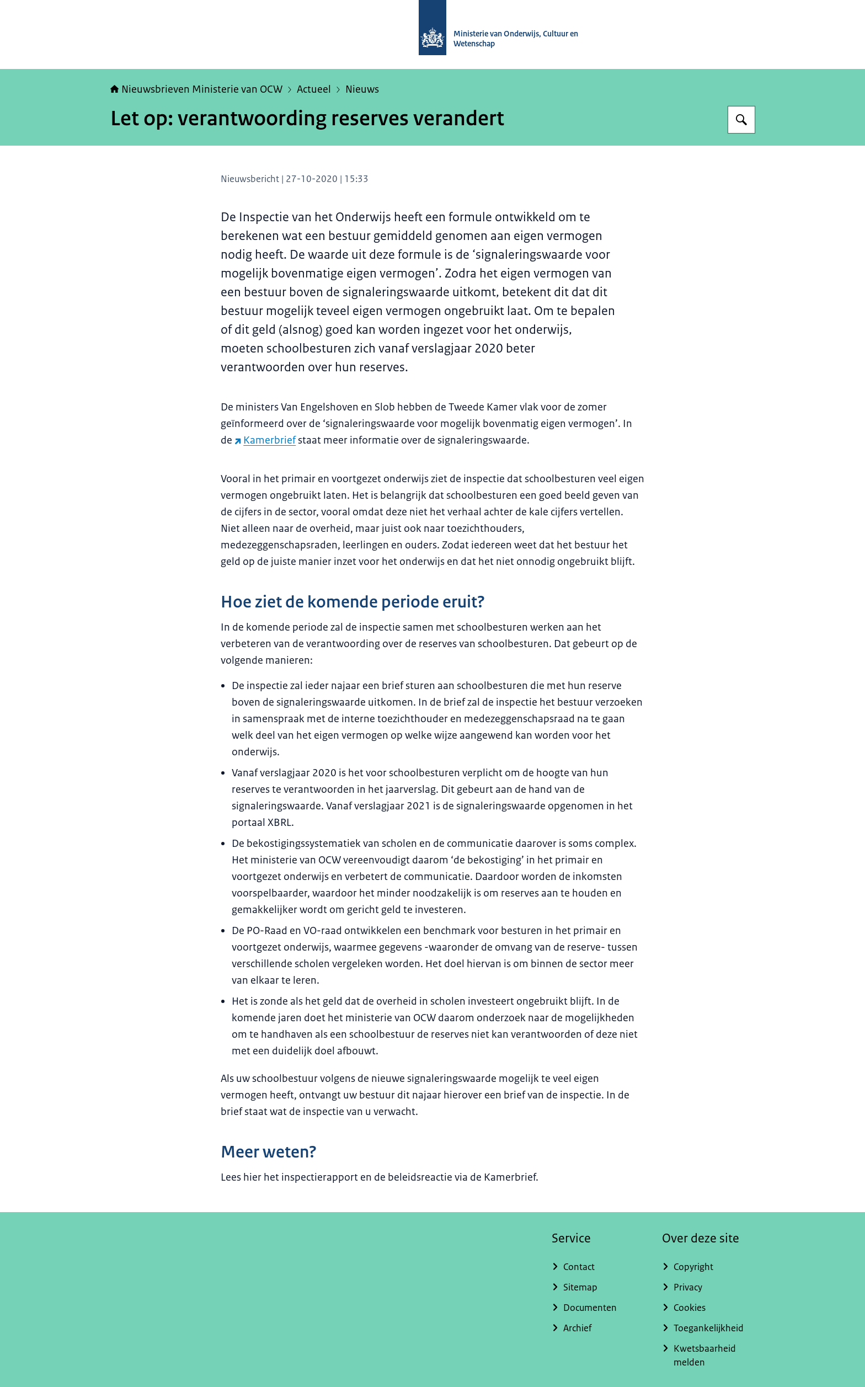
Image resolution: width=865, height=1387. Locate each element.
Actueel (314, 89)
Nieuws (362, 89)
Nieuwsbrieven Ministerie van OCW (196, 89)
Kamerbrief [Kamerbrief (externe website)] (265, 440)
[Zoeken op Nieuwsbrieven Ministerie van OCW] (741, 119)
